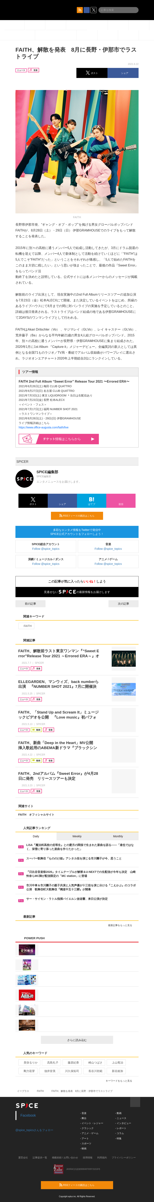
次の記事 (127, 603)
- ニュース (120, 1118)
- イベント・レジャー (91, 1123)
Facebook (28, 1115)
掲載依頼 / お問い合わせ (65, 1157)
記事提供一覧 (40, 1157)
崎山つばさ (93, 1062)
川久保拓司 (70, 1071)
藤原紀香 (71, 1062)
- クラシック (87, 1128)
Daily (36, 836)
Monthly (118, 836)
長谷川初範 (93, 1071)
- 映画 (83, 1148)
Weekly (77, 836)
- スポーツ (85, 1143)
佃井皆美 (48, 1071)
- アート (84, 1138)
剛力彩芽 (27, 1071)
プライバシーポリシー (124, 1157)
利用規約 (102, 1157)
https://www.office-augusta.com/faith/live (44, 427)
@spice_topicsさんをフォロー (34, 1130)
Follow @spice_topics (46, 548)
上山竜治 (115, 1062)
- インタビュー (123, 1123)
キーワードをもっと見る (121, 1080)
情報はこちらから (68, 439)
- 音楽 (83, 1113)
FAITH (26, 626)
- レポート (120, 1128)
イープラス (23, 1091)
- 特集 (118, 1138)
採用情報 (87, 1157)
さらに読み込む (88, 1040)
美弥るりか (29, 1062)
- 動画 (118, 1113)
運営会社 (23, 1157)
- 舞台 (83, 1118)
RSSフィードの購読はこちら (79, 515)
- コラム (119, 1133)
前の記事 (27, 603)
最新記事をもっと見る (122, 925)
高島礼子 (51, 1062)
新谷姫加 (115, 1071)
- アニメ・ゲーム (89, 1133)
